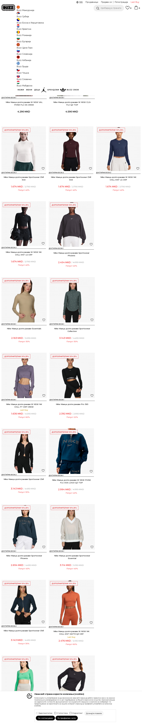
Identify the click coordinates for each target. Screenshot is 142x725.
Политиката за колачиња (63, 676)
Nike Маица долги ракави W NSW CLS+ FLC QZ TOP (71, 123)
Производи (24, 22)
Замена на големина (42, 660)
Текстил (34, 22)
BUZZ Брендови (89, 644)
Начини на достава (41, 647)
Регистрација (121, 2)
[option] (71, 15)
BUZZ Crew (86, 648)
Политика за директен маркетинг (66, 669)
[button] (109, 8)
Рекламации (38, 664)
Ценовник (60, 15)
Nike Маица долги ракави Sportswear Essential (118, 423)
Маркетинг (77, 713)
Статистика (62, 713)
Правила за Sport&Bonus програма (62, 653)
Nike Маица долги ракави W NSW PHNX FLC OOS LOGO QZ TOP (23, 423)
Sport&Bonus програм (87, 658)
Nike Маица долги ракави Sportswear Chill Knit (118, 123)
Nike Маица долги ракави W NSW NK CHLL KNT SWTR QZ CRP (71, 498)
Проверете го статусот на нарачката (14, 647)
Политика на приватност (62, 662)
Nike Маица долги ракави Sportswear (118, 497)
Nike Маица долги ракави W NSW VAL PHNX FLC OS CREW (23, 123)
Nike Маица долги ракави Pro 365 (71, 347)
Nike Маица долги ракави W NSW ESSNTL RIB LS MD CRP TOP (23, 573)
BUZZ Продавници (90, 652)
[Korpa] (137, 9)
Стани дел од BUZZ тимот (90, 665)
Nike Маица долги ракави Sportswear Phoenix (24, 273)
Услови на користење (61, 645)
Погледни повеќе (78, 15)
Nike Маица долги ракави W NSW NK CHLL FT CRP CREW (24, 348)
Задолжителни (45, 713)
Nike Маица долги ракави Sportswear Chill (118, 347)
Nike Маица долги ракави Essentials (71, 272)
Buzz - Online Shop (9, 22)
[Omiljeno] (128, 9)
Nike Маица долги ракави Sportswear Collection (118, 273)
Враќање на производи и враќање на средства (42, 653)
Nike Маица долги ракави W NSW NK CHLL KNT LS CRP (71, 198)
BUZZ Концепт (88, 640)
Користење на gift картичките (65, 683)
